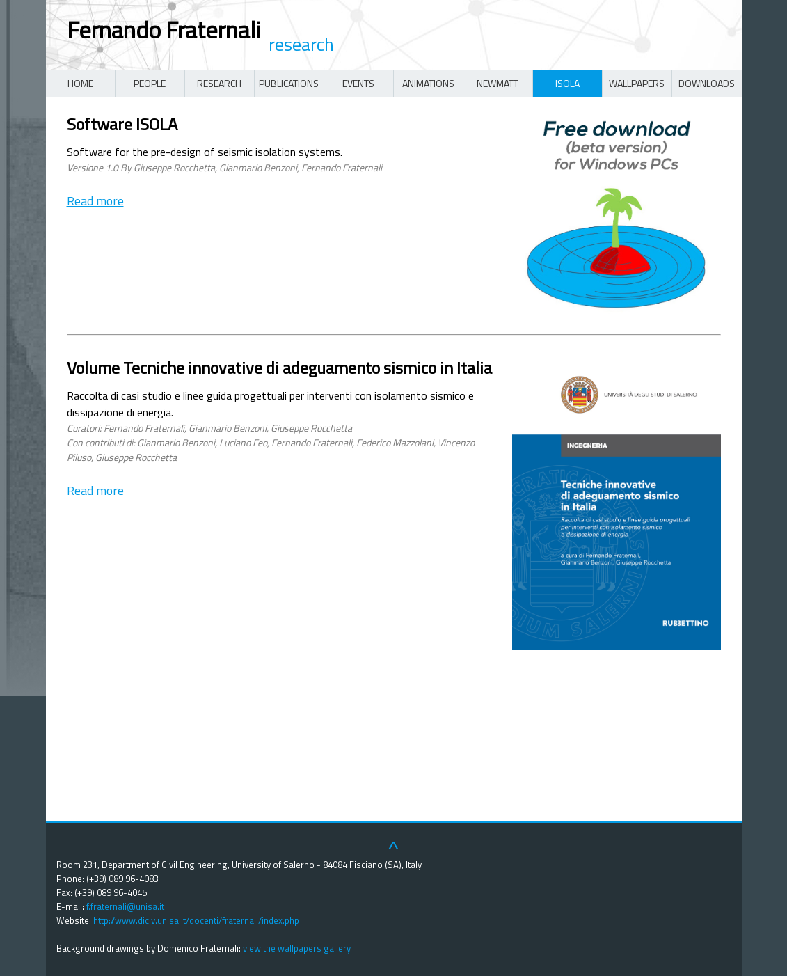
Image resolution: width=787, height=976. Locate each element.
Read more (95, 200)
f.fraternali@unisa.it (125, 906)
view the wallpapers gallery (297, 948)
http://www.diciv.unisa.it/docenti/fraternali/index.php (196, 920)
